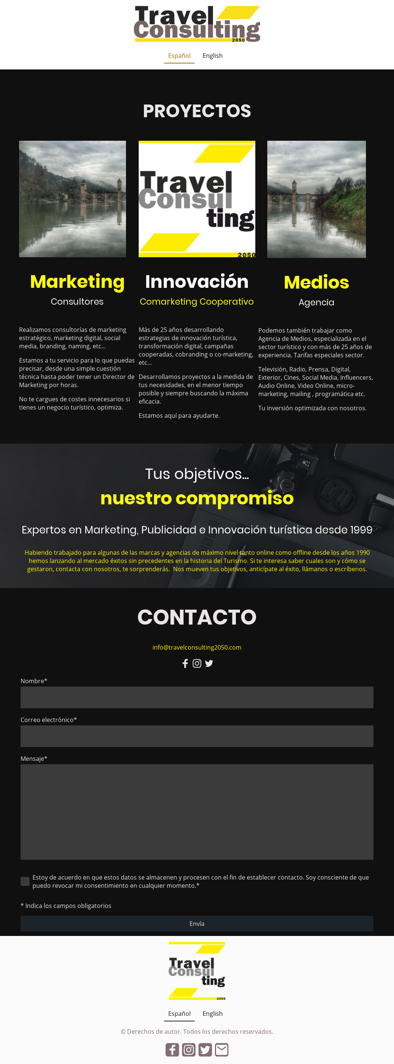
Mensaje (34, 759)
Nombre (34, 681)
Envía (197, 924)
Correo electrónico (49, 720)
